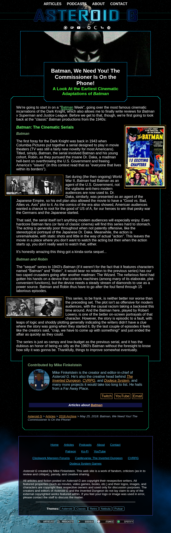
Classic (81, 508)
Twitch (107, 396)
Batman (67, 107)
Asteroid (66, 508)
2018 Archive (68, 416)
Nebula (105, 508)
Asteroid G (35, 416)
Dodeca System (116, 380)
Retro (93, 508)
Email (137, 396)
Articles (51, 416)
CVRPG (89, 380)
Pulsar (118, 508)
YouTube (122, 396)
